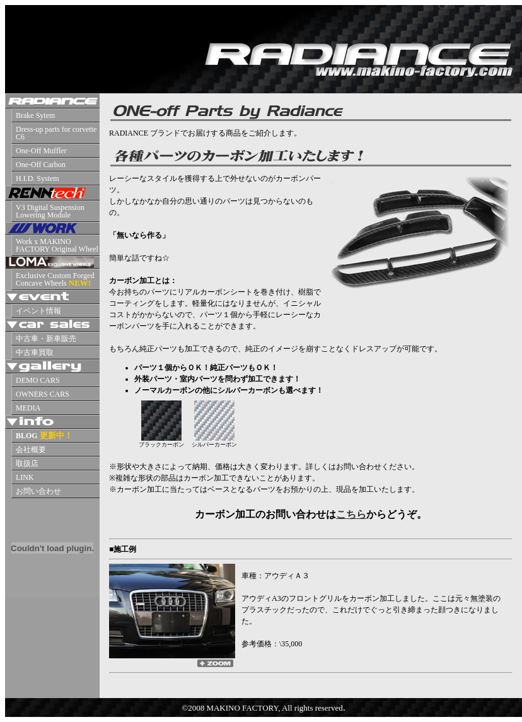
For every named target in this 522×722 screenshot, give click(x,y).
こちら (351, 514)
